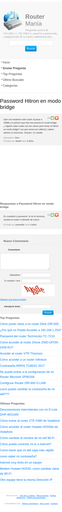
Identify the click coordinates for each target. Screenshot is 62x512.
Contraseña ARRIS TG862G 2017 (22, 365)
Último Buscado (13, 79)
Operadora (15, 275)
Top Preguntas (12, 74)
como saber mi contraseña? (18, 456)
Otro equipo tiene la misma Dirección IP (26, 479)
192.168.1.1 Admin (27, 496)
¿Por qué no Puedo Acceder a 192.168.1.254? (30, 330)
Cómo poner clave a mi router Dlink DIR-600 (29, 324)
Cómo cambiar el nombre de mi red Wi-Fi (27, 438)
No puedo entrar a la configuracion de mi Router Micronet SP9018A (27, 374)
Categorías (10, 85)
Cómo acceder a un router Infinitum (23, 359)
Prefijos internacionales (36, 498)
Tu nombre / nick (12, 280)
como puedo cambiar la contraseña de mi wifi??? (27, 392)
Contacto (54, 504)
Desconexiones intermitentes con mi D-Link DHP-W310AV (28, 412)
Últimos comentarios (30, 504)
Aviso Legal (44, 504)
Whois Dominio (42, 496)
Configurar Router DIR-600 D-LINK (23, 383)
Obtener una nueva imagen (13, 299)
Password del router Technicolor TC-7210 (27, 336)
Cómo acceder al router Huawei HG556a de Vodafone (29, 429)
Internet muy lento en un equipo (21, 462)
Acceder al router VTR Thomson (21, 353)
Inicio (6, 62)
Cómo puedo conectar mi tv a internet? (25, 444)
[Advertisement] (31, 174)
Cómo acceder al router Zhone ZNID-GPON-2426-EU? (29, 345)
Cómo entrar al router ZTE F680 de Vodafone (30, 420)
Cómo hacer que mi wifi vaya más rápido (27, 450)
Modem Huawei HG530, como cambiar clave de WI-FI (29, 471)
